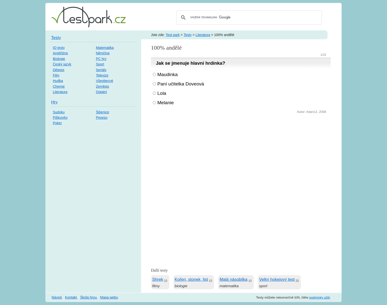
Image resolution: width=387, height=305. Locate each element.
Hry (54, 102)
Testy (188, 35)
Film (56, 75)
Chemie (59, 86)
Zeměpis (102, 86)
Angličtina (60, 53)
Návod (56, 297)
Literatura (202, 35)
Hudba (58, 81)
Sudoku (58, 112)
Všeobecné (104, 81)
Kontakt (71, 297)
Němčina (102, 53)
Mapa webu (109, 297)
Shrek (157, 279)
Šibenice (102, 112)
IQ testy (59, 48)
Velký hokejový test (277, 279)
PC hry (101, 59)
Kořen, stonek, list (191, 279)
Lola (161, 93)
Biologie (59, 59)
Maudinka (167, 74)
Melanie (165, 102)
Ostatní (101, 92)
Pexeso (101, 118)
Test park (173, 35)
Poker (57, 123)
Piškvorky (60, 118)
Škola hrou (88, 297)
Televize (102, 75)
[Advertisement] (241, 151)
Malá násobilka (233, 279)
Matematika (105, 48)
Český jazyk (62, 64)
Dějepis (58, 70)
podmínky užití (319, 297)
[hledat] (248, 17)
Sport (100, 64)
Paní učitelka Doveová (180, 83)
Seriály (101, 70)
